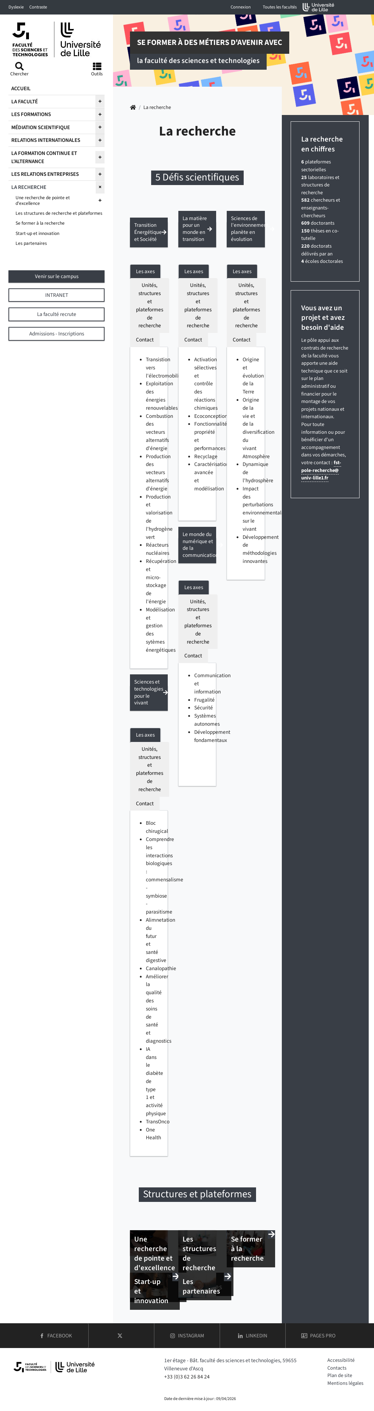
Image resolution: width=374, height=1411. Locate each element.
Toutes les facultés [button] (280, 7)
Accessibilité (341, 1360)
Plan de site (339, 1375)
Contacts (336, 1368)
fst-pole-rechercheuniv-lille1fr (321, 470)
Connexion (241, 7)
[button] (149, 234)
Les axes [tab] (145, 271)
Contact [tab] (145, 340)
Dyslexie (16, 7)
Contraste (38, 7)
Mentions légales (345, 1383)
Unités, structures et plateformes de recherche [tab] (149, 305)
